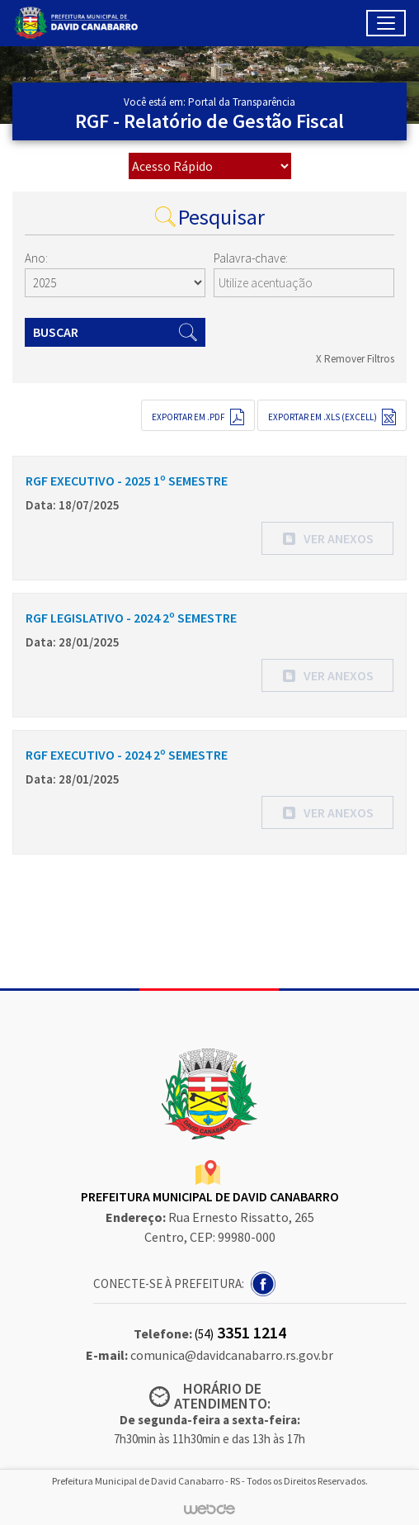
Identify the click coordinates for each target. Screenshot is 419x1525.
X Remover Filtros (355, 359)
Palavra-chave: (251, 258)
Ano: (36, 258)
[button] (327, 538)
